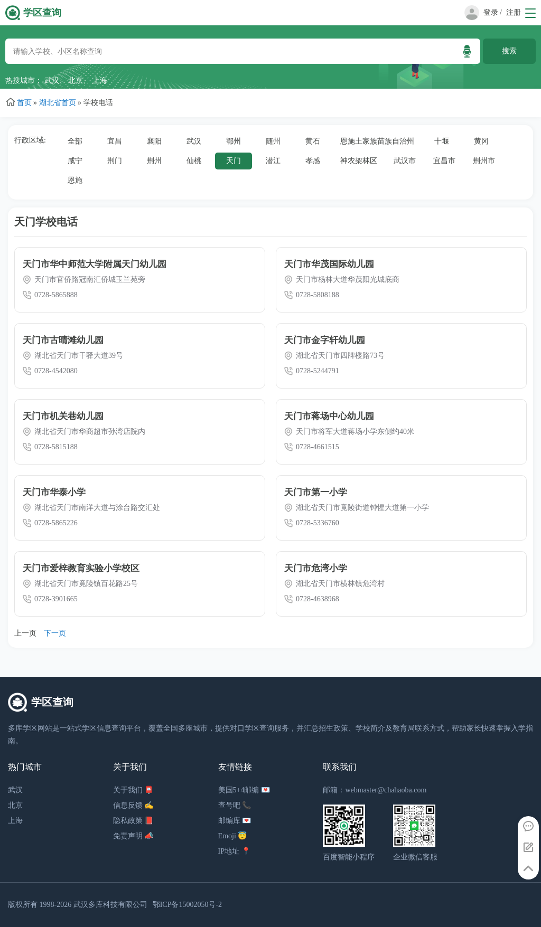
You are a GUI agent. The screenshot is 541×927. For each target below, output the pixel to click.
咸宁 (75, 161)
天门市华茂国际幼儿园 (329, 264)
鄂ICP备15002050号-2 (187, 905)
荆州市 (484, 161)
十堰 (441, 141)
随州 (273, 141)
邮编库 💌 (234, 821)
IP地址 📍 (234, 851)
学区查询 (42, 12)
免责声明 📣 (133, 836)
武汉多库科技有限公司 (110, 905)
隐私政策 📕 (133, 821)
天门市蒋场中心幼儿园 (329, 416)
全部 (75, 141)
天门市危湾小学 (315, 568)
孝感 (312, 161)
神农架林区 (358, 161)
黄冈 (481, 141)
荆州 (154, 161)
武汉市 (405, 161)
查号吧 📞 (234, 805)
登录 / (492, 12)
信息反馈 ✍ (133, 805)
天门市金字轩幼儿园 (324, 340)
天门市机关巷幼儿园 (63, 416)
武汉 (51, 80)
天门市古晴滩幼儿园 (63, 340)
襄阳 (154, 141)
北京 (75, 80)
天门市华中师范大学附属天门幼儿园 (94, 264)
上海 (99, 80)
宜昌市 (444, 161)
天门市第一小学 (315, 492)
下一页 (55, 633)
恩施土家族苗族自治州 (377, 141)
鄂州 (233, 141)
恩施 (75, 180)
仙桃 (193, 161)
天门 (233, 161)
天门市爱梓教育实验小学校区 (81, 568)
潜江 (273, 161)
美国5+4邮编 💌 (244, 790)
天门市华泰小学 (54, 492)
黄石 (312, 141)
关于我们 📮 (133, 790)
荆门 (114, 161)
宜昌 (114, 141)
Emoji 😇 (232, 836)
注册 (513, 12)
